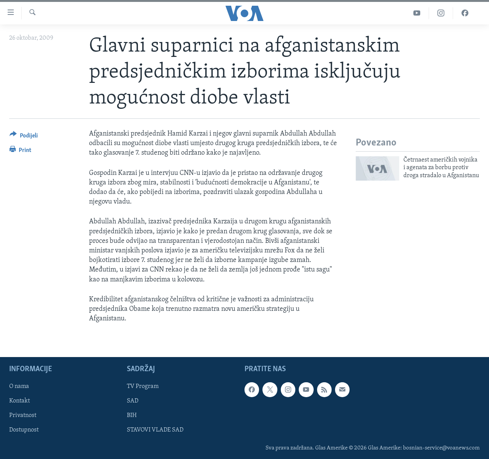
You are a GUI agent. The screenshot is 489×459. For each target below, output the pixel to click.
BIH (132, 416)
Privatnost (22, 416)
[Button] (24, 137)
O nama (19, 387)
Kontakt (19, 401)
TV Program (143, 387)
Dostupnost (24, 430)
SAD (132, 401)
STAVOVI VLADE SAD (155, 430)
